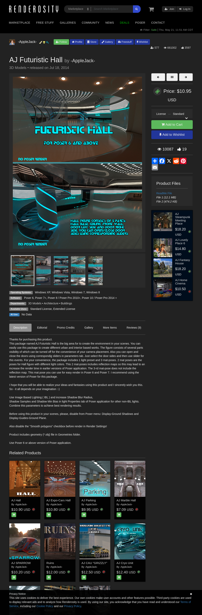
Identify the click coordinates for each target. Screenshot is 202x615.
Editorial (42, 327)
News (109, 22)
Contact (158, 22)
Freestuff (125, 41)
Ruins (50, 563)
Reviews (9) (134, 327)
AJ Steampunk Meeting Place (182, 218)
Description (20, 327)
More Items (110, 327)
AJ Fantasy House (182, 261)
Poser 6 (29, 297)
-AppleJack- (83, 60)
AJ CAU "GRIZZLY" (94, 563)
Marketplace (19, 22)
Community (91, 22)
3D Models (34, 303)
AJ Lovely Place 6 (181, 241)
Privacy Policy (72, 606)
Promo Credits (66, 327)
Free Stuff (45, 22)
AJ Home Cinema (181, 281)
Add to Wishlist (171, 135)
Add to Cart (172, 124)
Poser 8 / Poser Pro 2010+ (64, 297)
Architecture (51, 303)
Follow (61, 41)
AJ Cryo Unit (125, 563)
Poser (140, 22)
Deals (124, 22)
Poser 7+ (40, 297)
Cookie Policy (44, 606)
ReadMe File (164, 193)
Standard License (41, 308)
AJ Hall (16, 500)
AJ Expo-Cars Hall (58, 500)
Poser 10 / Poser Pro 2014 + (99, 297)
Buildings (66, 303)
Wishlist (142, 41)
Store (91, 41)
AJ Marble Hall (126, 500)
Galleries (68, 22)
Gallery (107, 41)
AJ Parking (88, 500)
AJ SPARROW (21, 563)
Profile (77, 41)
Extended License (64, 308)
